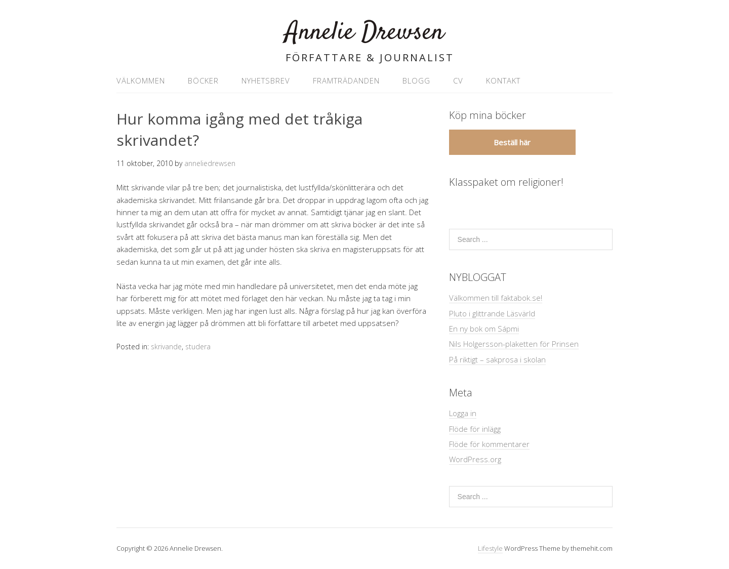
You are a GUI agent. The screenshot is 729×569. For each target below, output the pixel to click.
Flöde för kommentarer (489, 444)
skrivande (166, 346)
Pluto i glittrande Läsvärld (492, 313)
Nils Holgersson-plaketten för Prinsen (514, 344)
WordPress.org (475, 459)
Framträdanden (346, 80)
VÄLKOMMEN (140, 80)
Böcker (203, 80)
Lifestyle (490, 548)
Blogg (416, 80)
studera (198, 346)
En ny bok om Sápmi (484, 328)
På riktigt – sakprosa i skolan (497, 359)
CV (458, 80)
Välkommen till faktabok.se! (495, 298)
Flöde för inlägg (475, 429)
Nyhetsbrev (265, 80)
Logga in (462, 413)
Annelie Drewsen (364, 33)
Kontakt (503, 80)
